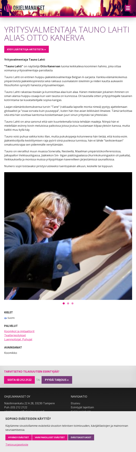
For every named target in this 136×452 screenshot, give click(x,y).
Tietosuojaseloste (16, 444)
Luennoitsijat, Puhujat (18, 339)
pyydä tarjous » (57, 380)
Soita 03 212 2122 (19, 380)
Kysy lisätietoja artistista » (26, 49)
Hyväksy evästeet (18, 437)
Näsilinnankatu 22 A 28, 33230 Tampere (29, 403)
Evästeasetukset (81, 437)
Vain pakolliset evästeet (50, 437)
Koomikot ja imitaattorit (19, 331)
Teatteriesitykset (15, 335)
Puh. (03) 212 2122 (15, 407)
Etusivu (75, 403)
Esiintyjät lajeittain (82, 407)
